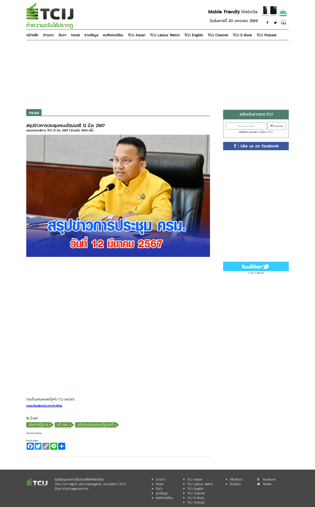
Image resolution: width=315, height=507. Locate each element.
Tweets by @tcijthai (256, 273)
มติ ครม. (62, 424)
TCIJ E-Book (242, 35)
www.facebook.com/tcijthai (44, 406)
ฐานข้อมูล (91, 35)
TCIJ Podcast (266, 35)
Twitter (267, 484)
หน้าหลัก (32, 35)
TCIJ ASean (194, 479)
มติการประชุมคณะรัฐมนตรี (95, 424)
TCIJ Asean (136, 35)
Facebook (269, 479)
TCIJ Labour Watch (165, 35)
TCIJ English (193, 35)
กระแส (75, 35)
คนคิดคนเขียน (113, 35)
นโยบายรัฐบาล (38, 424)
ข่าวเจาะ (48, 35)
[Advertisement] (157, 73)
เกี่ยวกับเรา (236, 479)
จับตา (62, 35)
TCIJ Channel (218, 35)
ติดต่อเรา (235, 484)
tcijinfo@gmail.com (75, 488)
